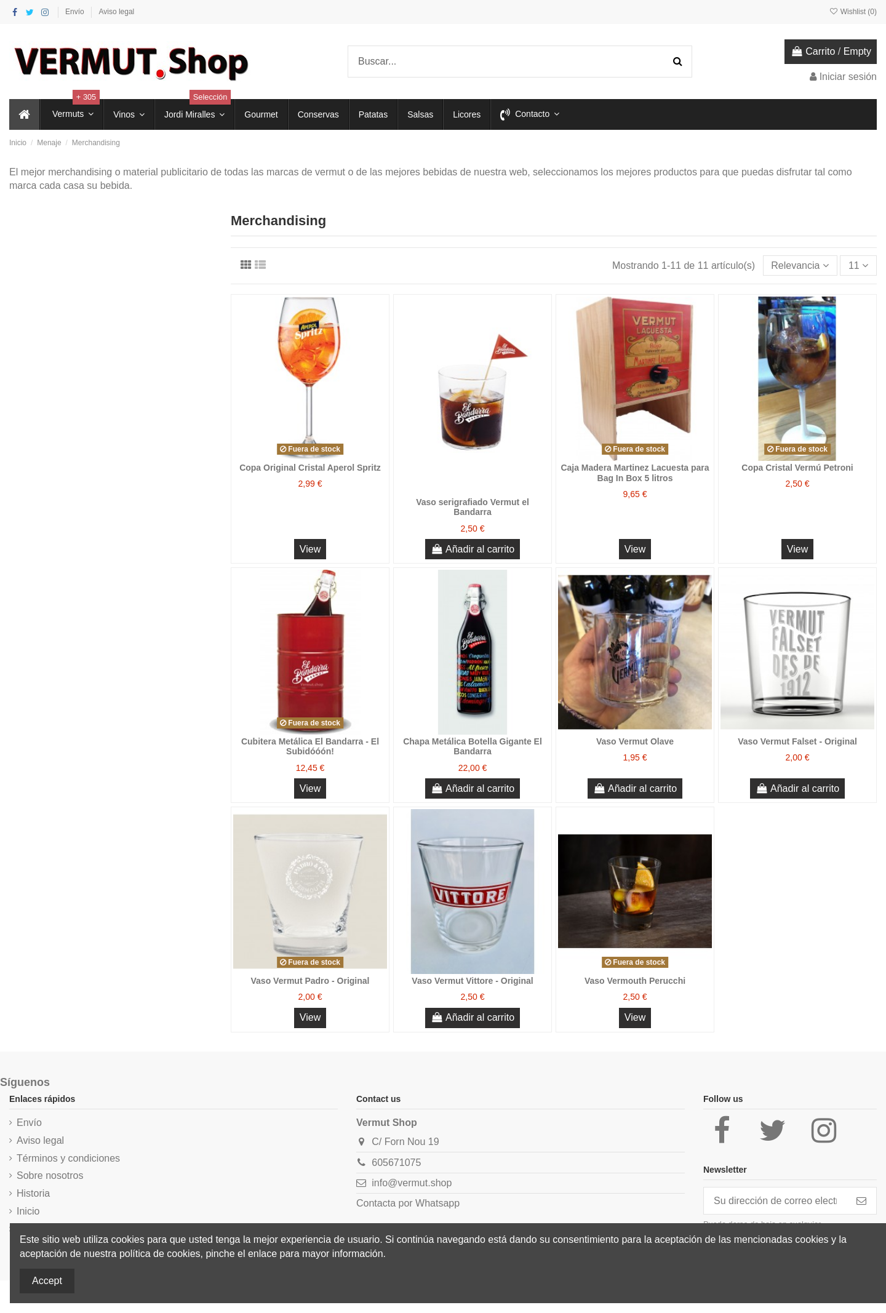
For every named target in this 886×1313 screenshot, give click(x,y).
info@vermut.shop (412, 1183)
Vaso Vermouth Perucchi (635, 981)
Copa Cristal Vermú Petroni (797, 468)
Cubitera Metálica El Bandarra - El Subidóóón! (310, 746)
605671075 (396, 1162)
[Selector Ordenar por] (800, 265)
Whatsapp (437, 1203)
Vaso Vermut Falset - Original (797, 741)
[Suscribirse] (861, 1200)
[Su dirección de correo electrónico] (775, 1200)
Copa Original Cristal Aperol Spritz (310, 468)
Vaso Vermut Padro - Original (310, 981)
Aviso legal (116, 11)
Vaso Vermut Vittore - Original (472, 981)
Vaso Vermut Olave (635, 741)
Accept (47, 1280)
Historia (33, 1193)
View (310, 549)
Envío (75, 11)
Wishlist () (853, 11)
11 (858, 265)
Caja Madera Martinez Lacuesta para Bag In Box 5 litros (635, 473)
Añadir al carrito (472, 549)
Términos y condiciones (68, 1158)
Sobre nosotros (50, 1175)
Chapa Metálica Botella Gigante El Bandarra (472, 746)
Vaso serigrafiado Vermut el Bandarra (472, 507)
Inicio (28, 1211)
